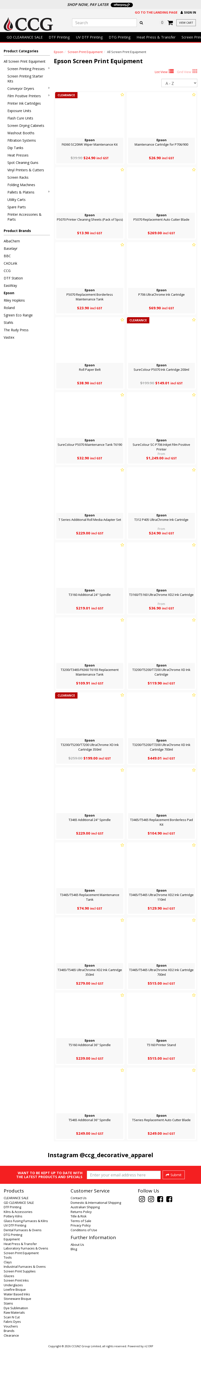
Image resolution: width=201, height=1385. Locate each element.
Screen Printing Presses (28, 68)
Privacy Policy (81, 1260)
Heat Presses (18, 155)
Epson (9, 293)
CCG (7, 270)
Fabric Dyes (12, 1357)
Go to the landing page (156, 12)
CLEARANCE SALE (16, 1233)
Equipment (12, 1274)
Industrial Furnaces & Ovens (25, 1302)
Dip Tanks (15, 147)
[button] (188, 12)
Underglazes (13, 1320)
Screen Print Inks (16, 1315)
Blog (74, 1284)
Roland (9, 307)
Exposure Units (19, 110)
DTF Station (13, 278)
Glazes (9, 1311)
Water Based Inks (17, 1329)
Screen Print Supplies (20, 1306)
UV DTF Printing (89, 37)
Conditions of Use (84, 1265)
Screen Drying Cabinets (25, 125)
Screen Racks (18, 177)
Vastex (9, 337)
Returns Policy (81, 1247)
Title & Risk (79, 1251)
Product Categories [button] (21, 51)
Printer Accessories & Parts (24, 217)
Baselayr (10, 248)
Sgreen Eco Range (18, 315)
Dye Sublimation (16, 1343)
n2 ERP (148, 1381)
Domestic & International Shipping (96, 1238)
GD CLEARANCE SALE (25, 37)
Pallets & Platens (28, 192)
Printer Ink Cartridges (24, 103)
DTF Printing (59, 37)
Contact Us (79, 1233)
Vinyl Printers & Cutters (25, 170)
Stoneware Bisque (17, 1334)
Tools (8, 1292)
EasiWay (10, 285)
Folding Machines (21, 184)
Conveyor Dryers (28, 88)
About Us (77, 1280)
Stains (8, 1338)
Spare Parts (16, 207)
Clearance (11, 1370)
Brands (9, 1366)
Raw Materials (14, 1348)
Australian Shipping (85, 1242)
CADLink (10, 263)
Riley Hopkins (14, 300)
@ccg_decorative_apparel (116, 1155)
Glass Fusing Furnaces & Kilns (26, 1256)
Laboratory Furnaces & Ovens (26, 1283)
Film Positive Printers (28, 96)
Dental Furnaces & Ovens (23, 1265)
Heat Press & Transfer (156, 37)
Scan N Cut (12, 1352)
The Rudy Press (16, 330)
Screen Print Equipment (85, 52)
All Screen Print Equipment (25, 61)
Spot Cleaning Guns (22, 162)
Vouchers (11, 1361)
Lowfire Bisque (15, 1325)
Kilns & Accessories (18, 1247)
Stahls (8, 322)
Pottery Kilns (13, 1251)
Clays (8, 1297)
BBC (7, 256)
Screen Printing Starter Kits (25, 78)
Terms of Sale (81, 1256)
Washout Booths (20, 133)
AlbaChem (12, 241)
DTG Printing (120, 37)
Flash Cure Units (20, 118)
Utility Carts (16, 199)
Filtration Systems (21, 140)
